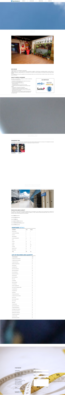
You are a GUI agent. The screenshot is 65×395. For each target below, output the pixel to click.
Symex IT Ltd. (21, 392)
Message (35, 378)
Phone (34, 375)
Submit (47, 387)
